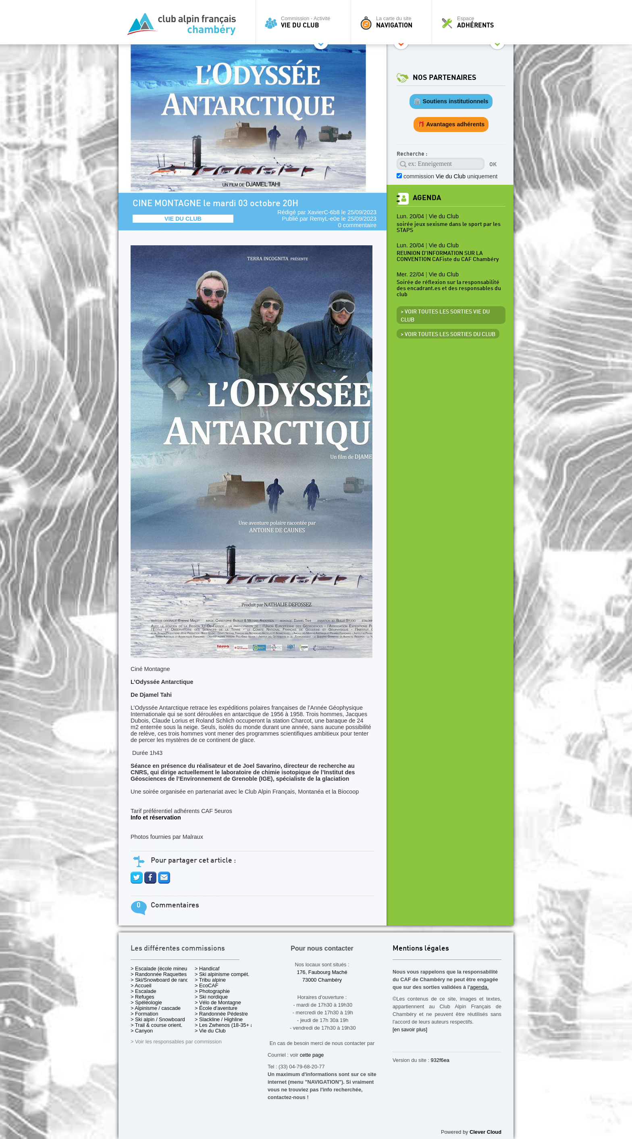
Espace (474, 22)
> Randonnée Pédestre (221, 1014)
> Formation (144, 1014)
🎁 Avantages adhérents (451, 124)
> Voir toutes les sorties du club (448, 334)
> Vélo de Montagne (218, 1002)
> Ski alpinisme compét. (222, 974)
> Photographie (212, 991)
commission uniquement (450, 176)
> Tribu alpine (210, 980)
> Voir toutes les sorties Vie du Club (445, 316)
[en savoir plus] (410, 1029)
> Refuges (142, 997)
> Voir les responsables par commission (176, 1042)
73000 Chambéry (322, 980)
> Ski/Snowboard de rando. (162, 980)
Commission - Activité (305, 22)
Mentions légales (421, 948)
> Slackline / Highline (219, 1019)
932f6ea (440, 1060)
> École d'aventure (216, 1008)
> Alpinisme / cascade (156, 1008)
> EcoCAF (206, 985)
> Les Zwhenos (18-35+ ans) (228, 1025)
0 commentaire (357, 225)
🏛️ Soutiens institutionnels (451, 101)
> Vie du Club (210, 1031)
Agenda (427, 198)
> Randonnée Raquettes (159, 974)
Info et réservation (156, 817)
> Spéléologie (146, 1002)
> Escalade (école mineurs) (162, 969)
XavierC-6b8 (324, 212)
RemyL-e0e (324, 218)
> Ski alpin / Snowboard (158, 1019)
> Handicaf (207, 969)
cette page (312, 1055)
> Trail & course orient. (156, 1025)
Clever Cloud (485, 1132)
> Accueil (141, 985)
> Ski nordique (211, 997)
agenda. (479, 987)
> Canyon (142, 1031)
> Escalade (143, 991)
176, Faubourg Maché (322, 972)
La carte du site (393, 22)
